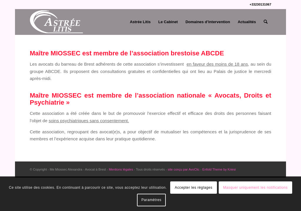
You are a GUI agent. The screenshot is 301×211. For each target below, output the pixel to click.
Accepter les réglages (194, 188)
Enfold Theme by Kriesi (219, 169)
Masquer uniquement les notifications (255, 188)
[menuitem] (140, 22)
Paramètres (151, 200)
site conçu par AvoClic (183, 169)
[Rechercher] (265, 22)
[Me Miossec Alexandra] (57, 22)
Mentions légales (121, 169)
